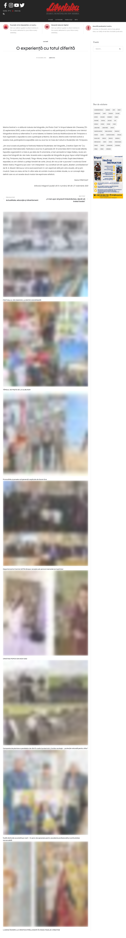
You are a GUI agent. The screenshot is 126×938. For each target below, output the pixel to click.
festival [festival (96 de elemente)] (103, 120)
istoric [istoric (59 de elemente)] (102, 124)
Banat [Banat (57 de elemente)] (119, 110)
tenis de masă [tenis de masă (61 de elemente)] (118, 142)
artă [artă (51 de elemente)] (114, 110)
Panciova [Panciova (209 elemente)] (117, 131)
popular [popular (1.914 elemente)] (119, 134)
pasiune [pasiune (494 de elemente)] (96, 134)
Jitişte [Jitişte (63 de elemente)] (114, 124)
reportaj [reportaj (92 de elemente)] (117, 138)
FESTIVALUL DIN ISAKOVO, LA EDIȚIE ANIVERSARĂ (22, 300)
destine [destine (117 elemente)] (96, 117)
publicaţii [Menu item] (68, 20)
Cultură (45, 41)
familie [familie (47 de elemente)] (116, 117)
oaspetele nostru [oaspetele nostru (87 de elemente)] (98, 131)
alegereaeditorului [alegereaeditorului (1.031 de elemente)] (98, 110)
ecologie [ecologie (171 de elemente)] (103, 117)
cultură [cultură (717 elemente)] (117, 113)
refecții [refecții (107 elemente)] (104, 138)
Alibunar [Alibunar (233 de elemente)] (108, 110)
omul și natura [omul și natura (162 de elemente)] (108, 131)
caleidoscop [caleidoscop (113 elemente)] (97, 113)
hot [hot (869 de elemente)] (115, 120)
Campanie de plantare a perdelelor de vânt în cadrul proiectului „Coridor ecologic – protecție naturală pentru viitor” (45, 748)
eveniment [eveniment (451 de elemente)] (109, 117)
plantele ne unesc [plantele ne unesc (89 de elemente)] (110, 134)
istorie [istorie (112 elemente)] (108, 124)
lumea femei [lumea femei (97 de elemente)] (96, 127)
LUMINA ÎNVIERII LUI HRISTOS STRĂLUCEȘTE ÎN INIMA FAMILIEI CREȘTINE (31, 930)
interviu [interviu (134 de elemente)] (96, 124)
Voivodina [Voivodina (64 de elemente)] (117, 145)
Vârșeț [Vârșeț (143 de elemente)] (101, 149)
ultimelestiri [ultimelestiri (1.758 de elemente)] (109, 145)
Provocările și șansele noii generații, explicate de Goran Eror (25, 479)
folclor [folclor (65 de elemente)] (109, 120)
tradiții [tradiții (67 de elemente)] (102, 145)
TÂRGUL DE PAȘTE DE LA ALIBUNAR (17, 390)
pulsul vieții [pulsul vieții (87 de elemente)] (97, 138)
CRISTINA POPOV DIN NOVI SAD (15, 659)
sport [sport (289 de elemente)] (104, 142)
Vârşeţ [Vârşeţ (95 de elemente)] (95, 149)
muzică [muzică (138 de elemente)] (112, 127)
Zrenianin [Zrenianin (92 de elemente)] (108, 149)
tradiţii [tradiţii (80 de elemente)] (96, 145)
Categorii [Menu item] (59, 20)
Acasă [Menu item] (50, 20)
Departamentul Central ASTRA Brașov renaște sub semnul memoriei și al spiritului (33, 569)
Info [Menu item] (76, 20)
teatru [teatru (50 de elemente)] (110, 142)
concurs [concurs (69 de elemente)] (111, 113)
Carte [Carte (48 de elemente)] (104, 113)
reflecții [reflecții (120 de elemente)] (111, 138)
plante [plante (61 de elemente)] (102, 134)
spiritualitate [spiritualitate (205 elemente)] (97, 142)
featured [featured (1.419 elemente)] (96, 120)
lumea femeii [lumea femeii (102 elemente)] (105, 127)
